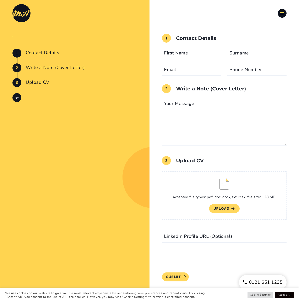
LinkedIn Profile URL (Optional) (198, 236)
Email (170, 70)
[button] (16, 97)
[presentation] (193, 258)
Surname (239, 53)
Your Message (179, 103)
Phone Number (245, 70)
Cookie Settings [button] (260, 295)
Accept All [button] (284, 295)
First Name (176, 53)
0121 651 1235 (263, 282)
